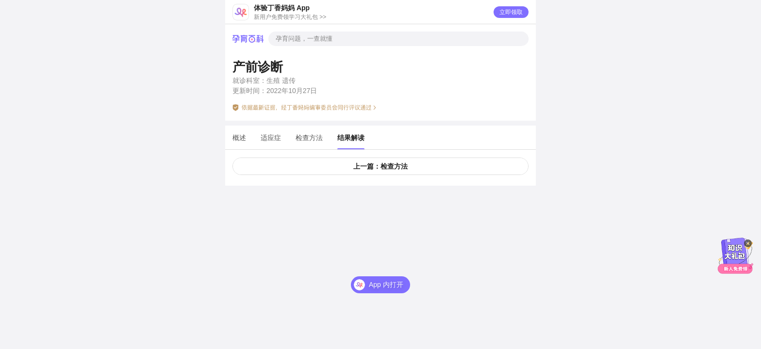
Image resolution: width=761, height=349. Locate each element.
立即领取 (511, 12)
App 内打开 (386, 284)
